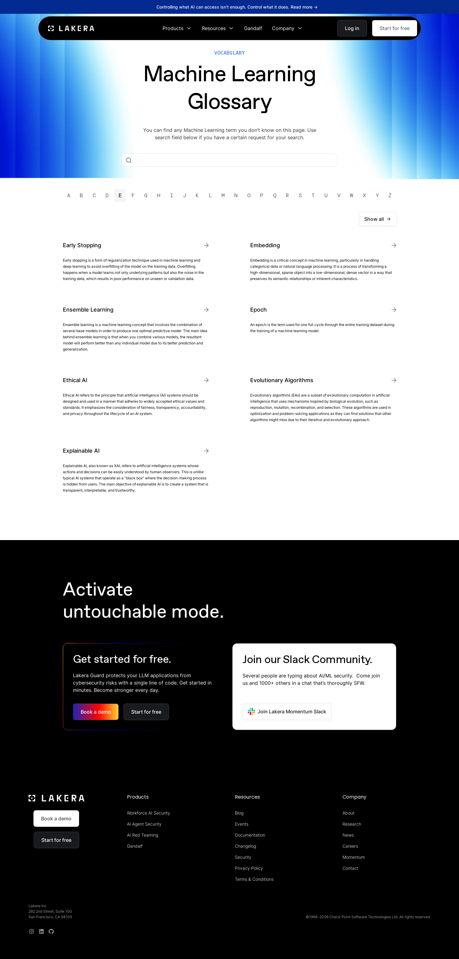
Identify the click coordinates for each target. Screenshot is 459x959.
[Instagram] (32, 931)
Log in (352, 28)
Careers (350, 846)
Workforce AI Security (148, 812)
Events (241, 824)
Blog (239, 812)
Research (351, 824)
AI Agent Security (144, 824)
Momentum (353, 857)
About (348, 812)
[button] (177, 28)
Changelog (245, 846)
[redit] (51, 931)
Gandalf (253, 28)
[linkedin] (41, 931)
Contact (350, 868)
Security (243, 857)
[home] (71, 28)
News (348, 835)
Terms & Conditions (254, 879)
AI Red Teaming (142, 835)
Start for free (395, 28)
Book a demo (96, 712)
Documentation (250, 835)
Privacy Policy (249, 868)
